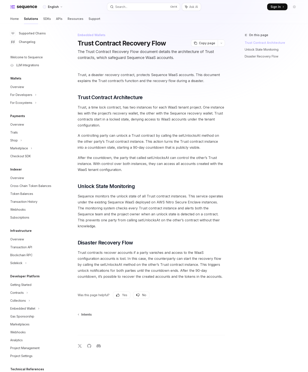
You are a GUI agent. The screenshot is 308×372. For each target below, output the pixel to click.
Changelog (22, 41)
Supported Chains (28, 33)
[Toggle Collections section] (34, 300)
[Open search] (143, 7)
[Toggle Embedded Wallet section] (34, 308)
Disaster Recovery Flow (261, 56)
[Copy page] (204, 43)
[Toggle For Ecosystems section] (34, 103)
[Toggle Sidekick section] (34, 263)
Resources (75, 20)
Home (14, 20)
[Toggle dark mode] (294, 6)
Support (94, 20)
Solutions (31, 20)
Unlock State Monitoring (261, 49)
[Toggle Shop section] (34, 140)
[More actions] (221, 43)
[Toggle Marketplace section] (34, 148)
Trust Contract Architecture (265, 42)
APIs (59, 20)
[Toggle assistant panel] (191, 7)
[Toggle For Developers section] (34, 95)
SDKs (47, 20)
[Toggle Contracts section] (34, 293)
